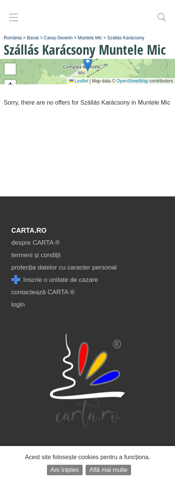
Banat (33, 37)
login (18, 304)
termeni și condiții (35, 255)
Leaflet (78, 81)
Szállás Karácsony (126, 37)
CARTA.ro (29, 230)
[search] (161, 21)
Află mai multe (108, 470)
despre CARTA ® (35, 242)
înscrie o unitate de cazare (54, 279)
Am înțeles (65, 470)
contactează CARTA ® (43, 292)
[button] (87, 64)
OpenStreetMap (132, 81)
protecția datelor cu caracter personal (64, 267)
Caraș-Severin (58, 37)
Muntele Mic (90, 37)
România (13, 37)
